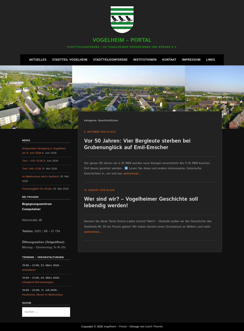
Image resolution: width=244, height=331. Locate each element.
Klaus (111, 132)
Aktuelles (37, 60)
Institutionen (144, 60)
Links (210, 60)
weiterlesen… (132, 173)
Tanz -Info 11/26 (31, 169)
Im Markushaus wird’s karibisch (40, 176)
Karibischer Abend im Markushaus (42, 295)
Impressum (191, 60)
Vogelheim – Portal (122, 40)
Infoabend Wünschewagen (37, 282)
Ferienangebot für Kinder (37, 189)
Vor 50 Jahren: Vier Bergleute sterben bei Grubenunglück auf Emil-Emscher (137, 144)
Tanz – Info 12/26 (32, 161)
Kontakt (169, 60)
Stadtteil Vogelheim (69, 60)
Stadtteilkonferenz (110, 60)
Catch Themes (154, 327)
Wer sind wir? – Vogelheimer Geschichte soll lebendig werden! (141, 202)
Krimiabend (29, 270)
